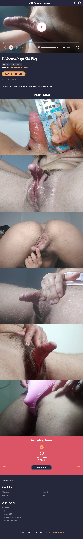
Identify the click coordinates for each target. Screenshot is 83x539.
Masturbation (16, 64)
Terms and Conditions (9, 521)
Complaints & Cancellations (11, 517)
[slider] (48, 47)
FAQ (3, 511)
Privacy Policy (7, 507)
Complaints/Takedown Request (55, 533)
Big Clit (5, 64)
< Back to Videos (9, 79)
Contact (45, 492)
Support (45, 495)
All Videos (5, 492)
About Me (5, 495)
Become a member (42, 467)
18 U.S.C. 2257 (7, 514)
